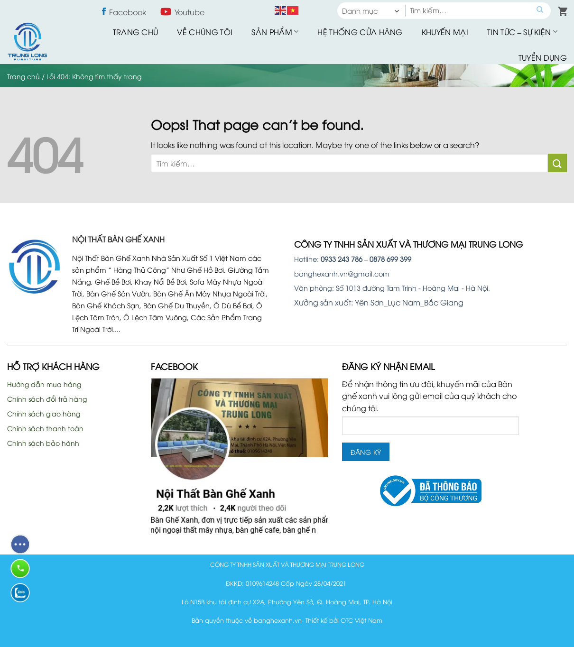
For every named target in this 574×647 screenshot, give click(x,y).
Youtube (189, 12)
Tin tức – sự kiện (522, 32)
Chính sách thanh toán (45, 428)
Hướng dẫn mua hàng (44, 383)
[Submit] (557, 163)
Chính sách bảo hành (43, 442)
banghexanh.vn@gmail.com (341, 273)
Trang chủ (135, 32)
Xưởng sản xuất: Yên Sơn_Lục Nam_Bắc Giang (378, 302)
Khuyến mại (445, 32)
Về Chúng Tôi (204, 32)
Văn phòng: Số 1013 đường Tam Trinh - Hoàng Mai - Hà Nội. (392, 287)
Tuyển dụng (542, 57)
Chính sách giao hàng (43, 413)
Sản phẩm (274, 32)
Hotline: (328, 258)
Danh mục (360, 10)
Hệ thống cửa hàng (359, 32)
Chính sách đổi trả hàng (47, 398)
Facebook (127, 12)
